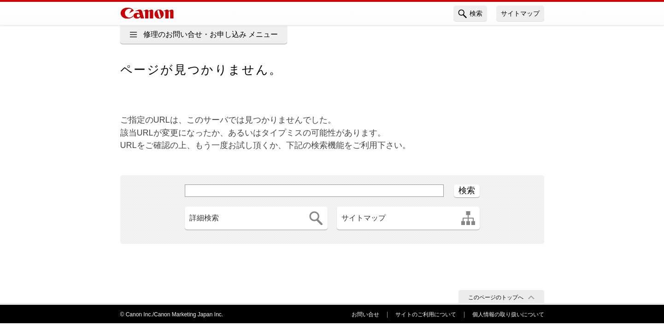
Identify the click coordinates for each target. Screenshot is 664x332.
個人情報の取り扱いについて (508, 314)
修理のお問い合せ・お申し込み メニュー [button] (210, 34)
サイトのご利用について (425, 314)
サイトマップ (520, 13)
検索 (470, 13)
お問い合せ (365, 314)
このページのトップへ (495, 297)
